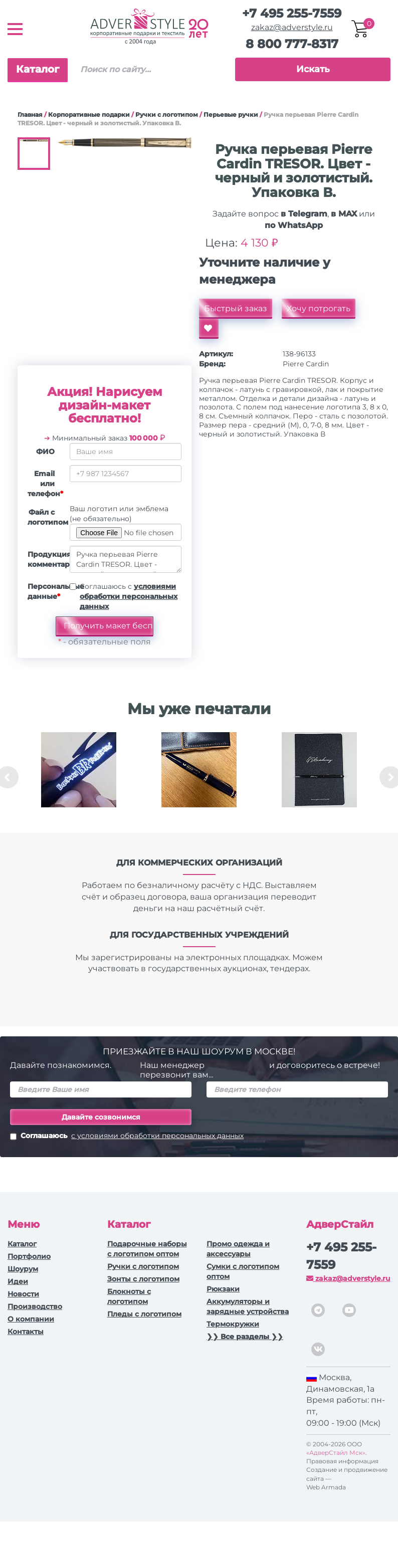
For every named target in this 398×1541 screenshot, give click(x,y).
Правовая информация (342, 1461)
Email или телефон (45, 483)
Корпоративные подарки (89, 114)
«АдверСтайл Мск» (335, 1452)
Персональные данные (45, 591)
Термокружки (233, 1324)
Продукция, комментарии (45, 559)
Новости (23, 1293)
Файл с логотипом (45, 517)
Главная (30, 114)
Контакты (26, 1331)
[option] (79, 777)
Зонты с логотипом (143, 1278)
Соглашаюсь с (128, 596)
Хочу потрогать (318, 308)
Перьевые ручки (231, 114)
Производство (35, 1306)
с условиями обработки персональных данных (157, 1135)
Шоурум (23, 1268)
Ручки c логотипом (166, 114)
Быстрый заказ (235, 308)
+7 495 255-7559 (291, 13)
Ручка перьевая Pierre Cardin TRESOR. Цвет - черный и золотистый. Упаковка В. (125, 559)
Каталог (37, 69)
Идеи (18, 1281)
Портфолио (29, 1256)
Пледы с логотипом (144, 1313)
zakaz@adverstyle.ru (292, 27)
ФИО (45, 451)
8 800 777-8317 (292, 44)
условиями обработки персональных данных (128, 596)
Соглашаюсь (127, 1137)
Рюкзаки (223, 1288)
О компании (31, 1319)
